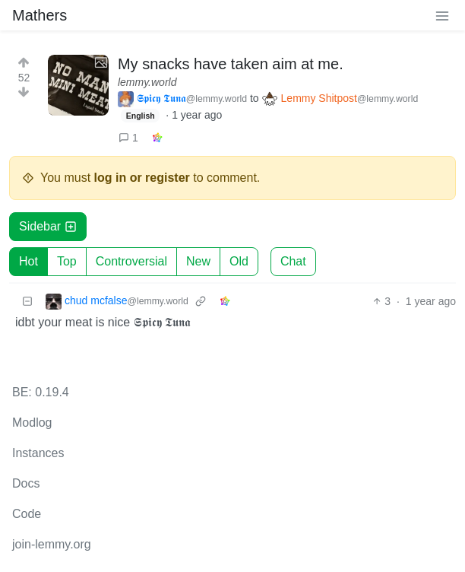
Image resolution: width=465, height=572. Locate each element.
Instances (38, 452)
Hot (28, 261)
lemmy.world (147, 82)
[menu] (442, 15)
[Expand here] (78, 85)
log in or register (142, 177)
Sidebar (48, 226)
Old (238, 261)
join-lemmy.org (51, 544)
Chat (293, 261)
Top (67, 261)
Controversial (131, 261)
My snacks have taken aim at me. (230, 64)
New (198, 261)
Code (26, 513)
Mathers (39, 15)
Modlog (32, 422)
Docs (26, 483)
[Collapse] (27, 301)
